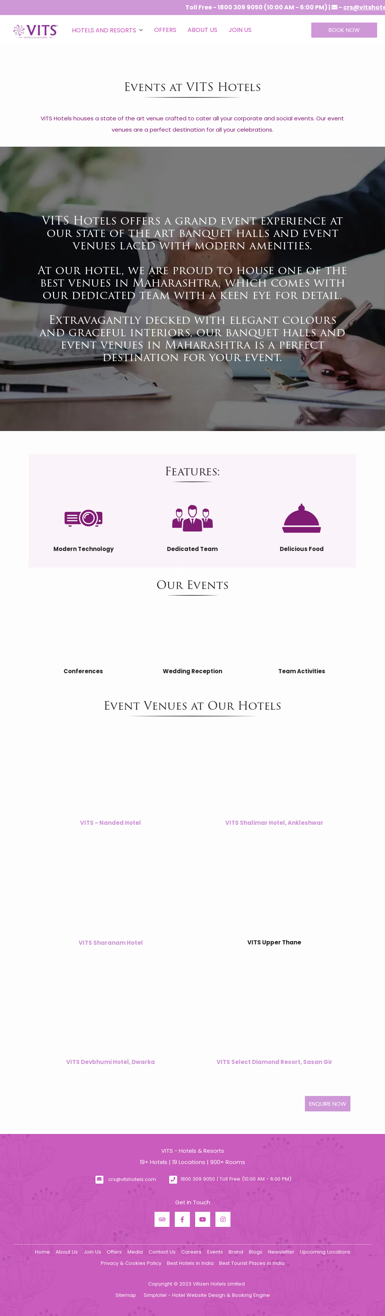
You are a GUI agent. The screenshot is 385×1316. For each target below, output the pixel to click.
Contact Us (162, 1251)
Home (42, 1251)
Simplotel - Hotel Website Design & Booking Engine (207, 1295)
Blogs (255, 1251)
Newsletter (281, 1251)
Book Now (344, 30)
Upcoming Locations (325, 1251)
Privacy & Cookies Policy (131, 1263)
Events (215, 1251)
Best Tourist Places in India (252, 1263)
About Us (202, 30)
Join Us (240, 30)
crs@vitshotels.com (132, 1179)
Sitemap (125, 1295)
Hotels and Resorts (107, 30)
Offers (165, 30)
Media (135, 1251)
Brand (236, 1251)
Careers (191, 1251)
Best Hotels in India (190, 1263)
